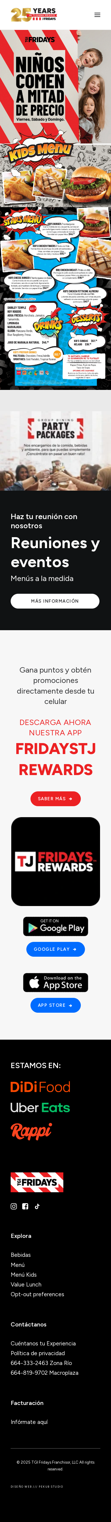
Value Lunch (26, 1284)
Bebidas (21, 1254)
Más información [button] (55, 601)
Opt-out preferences (37, 1294)
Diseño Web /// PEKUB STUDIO (37, 1486)
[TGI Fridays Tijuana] (34, 15)
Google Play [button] (56, 949)
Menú (18, 1265)
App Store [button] (55, 1005)
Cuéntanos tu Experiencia (43, 1343)
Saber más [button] (55, 798)
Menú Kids (24, 1274)
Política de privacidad (38, 1353)
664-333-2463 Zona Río (41, 1363)
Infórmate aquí (29, 1422)
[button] (97, 15)
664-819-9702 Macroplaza (44, 1372)
